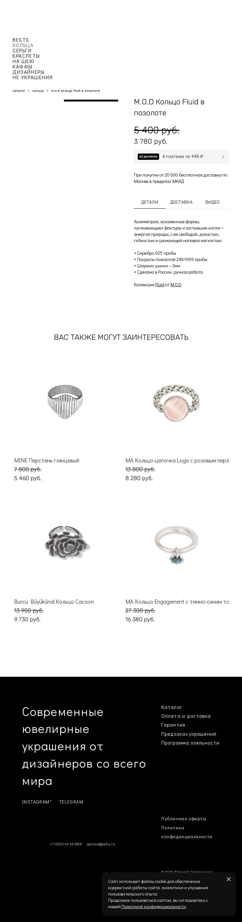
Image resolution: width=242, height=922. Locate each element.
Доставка (181, 202)
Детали (149, 202)
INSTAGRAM (36, 802)
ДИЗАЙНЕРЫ (28, 71)
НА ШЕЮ (24, 61)
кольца (38, 90)
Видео (212, 202)
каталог (19, 90)
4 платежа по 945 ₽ (182, 156)
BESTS (21, 39)
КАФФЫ (22, 66)
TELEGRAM (71, 802)
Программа (175, 742)
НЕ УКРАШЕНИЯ (33, 77)
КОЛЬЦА (23, 45)
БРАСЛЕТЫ (26, 55)
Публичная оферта (183, 818)
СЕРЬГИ (22, 50)
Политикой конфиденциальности (154, 906)
